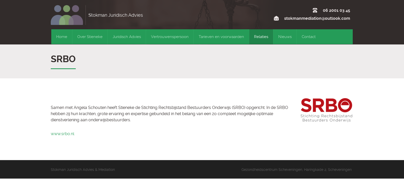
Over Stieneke (90, 36)
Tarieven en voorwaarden (221, 36)
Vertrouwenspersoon (170, 36)
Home (61, 36)
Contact (309, 36)
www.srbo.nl (62, 133)
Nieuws (285, 36)
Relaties (261, 36)
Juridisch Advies (127, 36)
